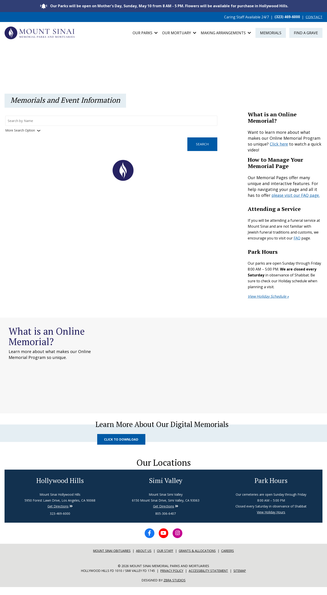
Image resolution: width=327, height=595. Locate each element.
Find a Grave (306, 33)
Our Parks (145, 33)
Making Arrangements (226, 33)
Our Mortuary (179, 33)
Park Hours (271, 488)
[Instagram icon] (178, 541)
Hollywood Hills (60, 488)
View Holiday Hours (271, 519)
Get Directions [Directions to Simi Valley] (58, 514)
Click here (279, 145)
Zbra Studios (174, 588)
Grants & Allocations (199, 559)
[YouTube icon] (163, 541)
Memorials (270, 33)
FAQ (297, 244)
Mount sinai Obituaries (109, 559)
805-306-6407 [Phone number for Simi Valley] (165, 521)
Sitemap (244, 579)
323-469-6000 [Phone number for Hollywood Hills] (60, 521)
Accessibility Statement (211, 579)
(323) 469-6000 (286, 17)
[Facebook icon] (148, 541)
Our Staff (165, 559)
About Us (144, 559)
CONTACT (313, 17)
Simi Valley (165, 488)
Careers (231, 559)
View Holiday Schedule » (268, 302)
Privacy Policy (172, 579)
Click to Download (121, 446)
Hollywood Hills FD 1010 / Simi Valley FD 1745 (115, 579)
